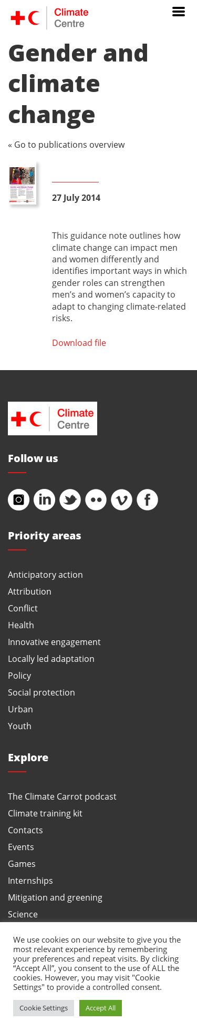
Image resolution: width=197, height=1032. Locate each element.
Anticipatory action (45, 574)
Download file (79, 342)
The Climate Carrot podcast (62, 796)
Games (22, 863)
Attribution (29, 591)
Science (23, 913)
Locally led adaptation (51, 658)
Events (21, 846)
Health (21, 624)
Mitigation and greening (55, 897)
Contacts (25, 829)
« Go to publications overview (66, 144)
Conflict (23, 608)
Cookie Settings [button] (43, 1008)
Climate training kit (45, 813)
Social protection (41, 692)
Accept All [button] (101, 1008)
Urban (20, 708)
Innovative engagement (54, 641)
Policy (19, 675)
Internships (30, 880)
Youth (20, 725)
